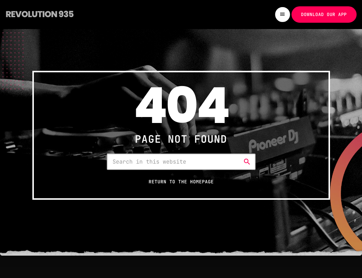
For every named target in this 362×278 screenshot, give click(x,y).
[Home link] (40, 14)
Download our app (324, 15)
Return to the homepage (181, 182)
